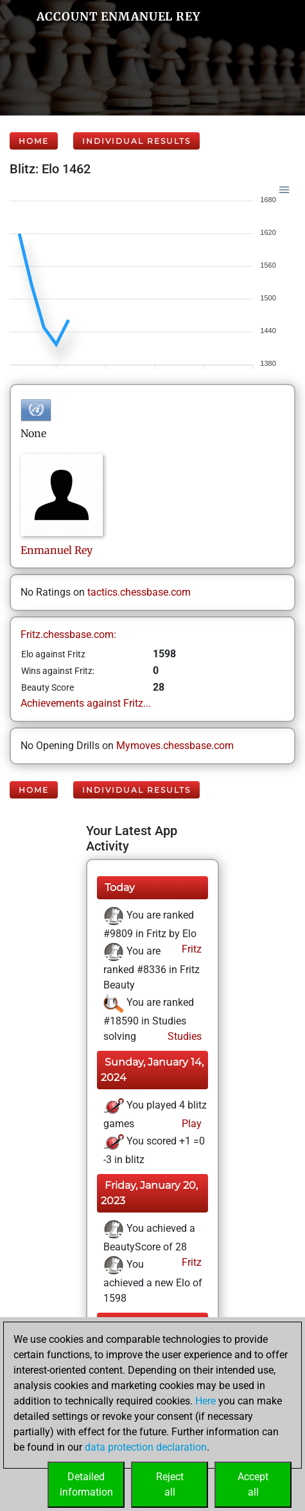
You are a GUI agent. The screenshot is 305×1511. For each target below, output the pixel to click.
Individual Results (136, 141)
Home (34, 141)
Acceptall (253, 1484)
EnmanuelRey (56, 550)
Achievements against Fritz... (86, 703)
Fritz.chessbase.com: (68, 634)
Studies (183, 1036)
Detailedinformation (86, 1484)
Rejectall (170, 1484)
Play (190, 1124)
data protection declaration (146, 1447)
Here (205, 1401)
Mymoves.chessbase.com (175, 745)
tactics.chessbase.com (139, 592)
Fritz (190, 949)
